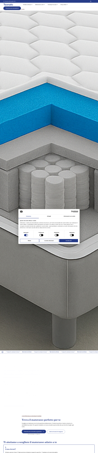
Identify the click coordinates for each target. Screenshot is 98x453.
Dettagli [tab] (49, 216)
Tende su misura (27, 4)
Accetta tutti (69, 240)
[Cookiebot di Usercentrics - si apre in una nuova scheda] (72, 212)
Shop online (63, 4)
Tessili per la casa (52, 4)
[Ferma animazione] (2, 352)
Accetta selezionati (49, 240)
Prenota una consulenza (12, 8)
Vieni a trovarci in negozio (56, 431)
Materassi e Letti (39, 4)
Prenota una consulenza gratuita (33, 431)
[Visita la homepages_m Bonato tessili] (8, 5)
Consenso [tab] (28, 216)
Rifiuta (29, 240)
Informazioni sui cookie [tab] (69, 216)
